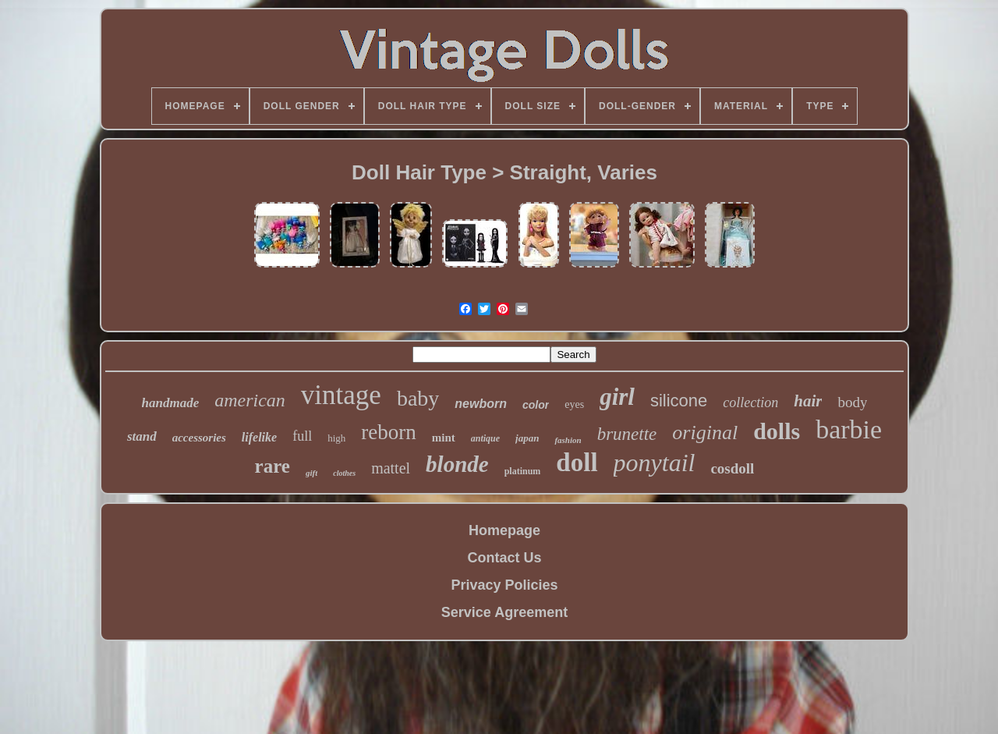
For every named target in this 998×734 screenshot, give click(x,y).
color (535, 405)
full (302, 436)
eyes (574, 404)
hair (808, 401)
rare (272, 466)
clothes (344, 473)
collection (750, 402)
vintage (341, 395)
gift (311, 472)
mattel (390, 468)
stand (142, 436)
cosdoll (732, 468)
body (852, 402)
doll (576, 463)
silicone (678, 400)
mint (443, 437)
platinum (522, 471)
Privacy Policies (504, 585)
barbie (849, 429)
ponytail (654, 463)
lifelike (259, 437)
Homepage (504, 530)
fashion (567, 440)
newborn (481, 403)
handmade (171, 402)
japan (527, 438)
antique (485, 438)
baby (418, 398)
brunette (627, 434)
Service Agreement (504, 612)
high (336, 438)
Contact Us (504, 558)
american (249, 400)
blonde (457, 464)
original (705, 432)
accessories (199, 437)
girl (617, 396)
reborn (388, 432)
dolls (776, 431)
